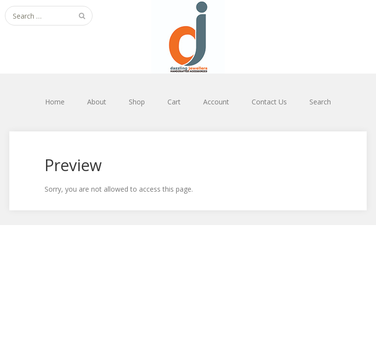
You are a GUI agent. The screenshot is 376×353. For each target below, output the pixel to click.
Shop (137, 101)
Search (320, 101)
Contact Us (269, 101)
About (96, 101)
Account (216, 101)
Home (55, 101)
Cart (174, 101)
